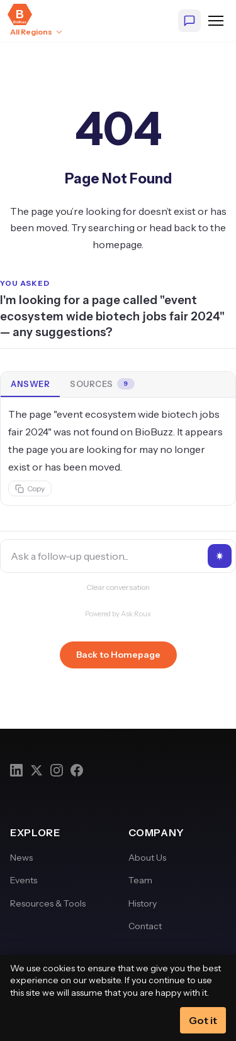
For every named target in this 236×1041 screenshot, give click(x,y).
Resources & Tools (48, 903)
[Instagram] (56, 770)
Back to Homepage (118, 654)
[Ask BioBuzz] (189, 20)
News (21, 857)
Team (140, 880)
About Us (147, 857)
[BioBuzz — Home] (20, 14)
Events (23, 880)
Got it (203, 1020)
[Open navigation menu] (215, 21)
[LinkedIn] (16, 770)
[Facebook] (76, 770)
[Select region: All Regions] (37, 32)
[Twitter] (36, 770)
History (142, 903)
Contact (145, 926)
